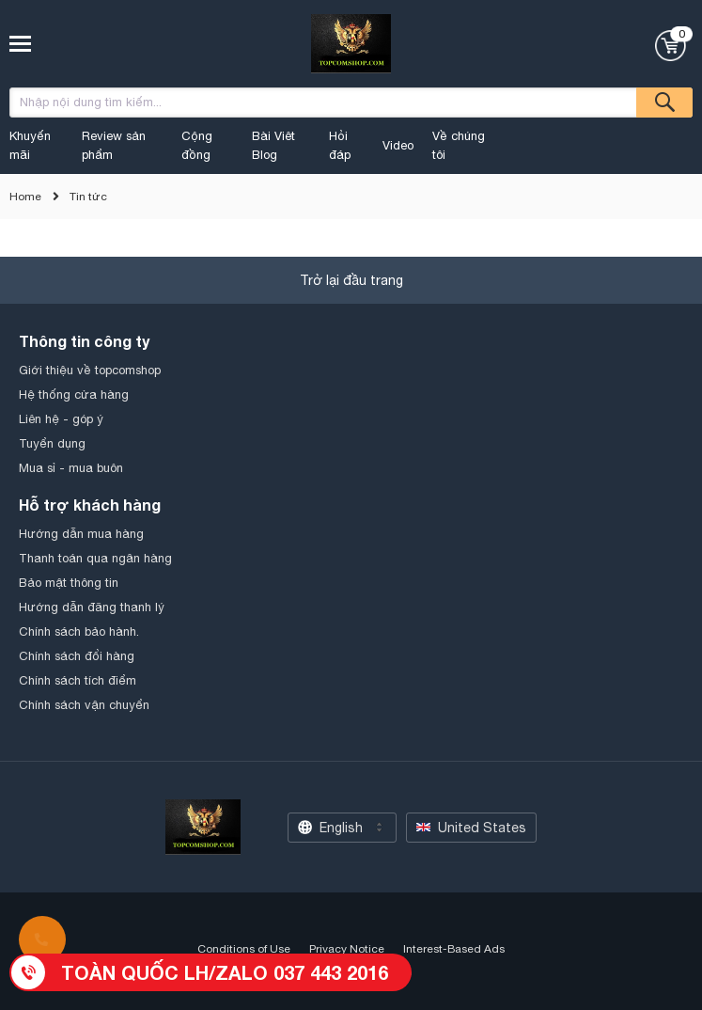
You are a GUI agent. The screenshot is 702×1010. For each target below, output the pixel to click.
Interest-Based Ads (454, 948)
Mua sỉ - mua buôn (71, 468)
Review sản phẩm (114, 145)
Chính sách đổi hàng (76, 656)
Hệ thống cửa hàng (74, 394)
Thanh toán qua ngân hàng (95, 558)
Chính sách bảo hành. (79, 631)
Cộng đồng (196, 145)
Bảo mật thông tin (68, 583)
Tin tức (88, 196)
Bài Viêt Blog (273, 145)
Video (397, 145)
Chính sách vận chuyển (84, 705)
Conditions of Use (243, 948)
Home (25, 196)
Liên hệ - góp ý (61, 419)
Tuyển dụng (52, 443)
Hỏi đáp (340, 145)
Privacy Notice (346, 948)
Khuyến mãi (30, 145)
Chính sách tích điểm (77, 680)
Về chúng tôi (458, 145)
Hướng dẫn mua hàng (81, 534)
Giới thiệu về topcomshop (90, 370)
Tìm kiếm (664, 102)
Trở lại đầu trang (351, 280)
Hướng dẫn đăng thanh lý (91, 607)
